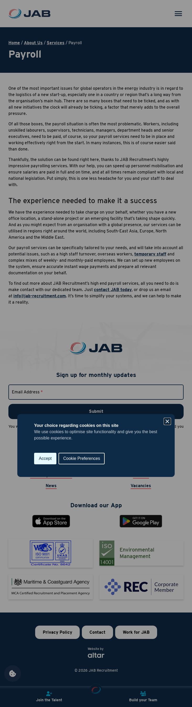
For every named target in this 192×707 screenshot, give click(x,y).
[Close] (167, 329)
